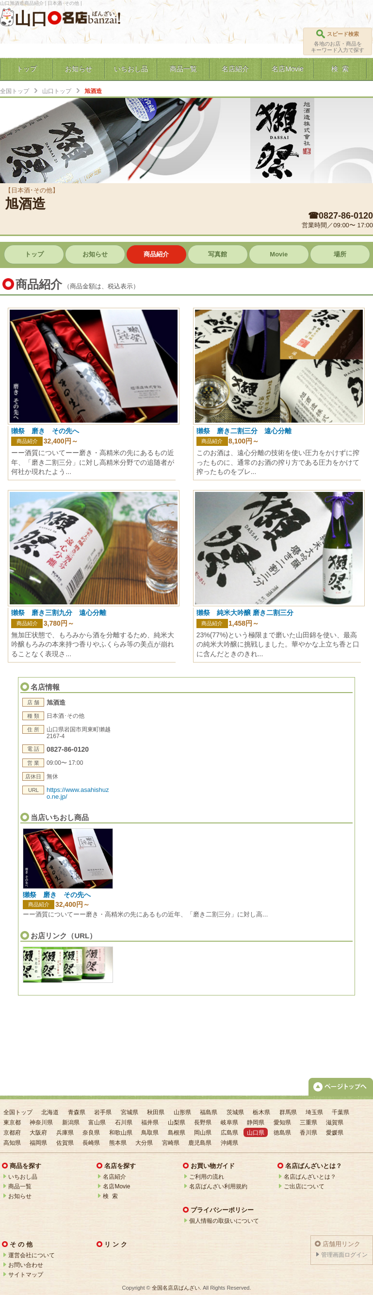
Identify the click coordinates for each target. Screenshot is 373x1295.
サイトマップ (25, 1274)
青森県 (76, 1112)
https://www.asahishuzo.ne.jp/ (78, 793)
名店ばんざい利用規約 (218, 1186)
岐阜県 (229, 1122)
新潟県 (71, 1122)
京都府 (12, 1132)
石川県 (123, 1122)
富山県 (97, 1122)
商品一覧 (20, 1186)
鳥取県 (150, 1132)
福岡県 (38, 1142)
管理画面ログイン (344, 1254)
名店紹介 (114, 1176)
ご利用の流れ (206, 1176)
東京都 (12, 1122)
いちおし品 (22, 1176)
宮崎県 (170, 1142)
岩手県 (103, 1112)
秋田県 (155, 1112)
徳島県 (282, 1132)
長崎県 (91, 1142)
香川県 (308, 1132)
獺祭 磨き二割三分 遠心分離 (244, 431)
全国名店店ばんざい (176, 1288)
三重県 (308, 1122)
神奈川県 (41, 1122)
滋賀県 (334, 1122)
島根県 (176, 1132)
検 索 (110, 1196)
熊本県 (118, 1142)
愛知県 (282, 1122)
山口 (31, 18)
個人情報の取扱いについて (224, 1220)
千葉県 (340, 1112)
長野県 (202, 1122)
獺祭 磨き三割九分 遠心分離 (58, 612)
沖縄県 (229, 1142)
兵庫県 (65, 1132)
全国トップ (14, 91)
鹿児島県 (199, 1142)
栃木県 (261, 1112)
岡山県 (202, 1132)
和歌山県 (120, 1132)
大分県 (144, 1142)
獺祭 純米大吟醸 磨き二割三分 (244, 612)
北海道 (50, 1112)
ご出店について (304, 1186)
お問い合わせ (25, 1265)
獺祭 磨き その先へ (57, 895)
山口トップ (56, 91)
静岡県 (255, 1122)
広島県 (229, 1132)
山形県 (182, 1112)
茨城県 (235, 1112)
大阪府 (38, 1132)
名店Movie (116, 1186)
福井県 (150, 1122)
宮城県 (129, 1112)
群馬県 (288, 1112)
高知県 (12, 1142)
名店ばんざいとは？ (310, 1176)
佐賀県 (65, 1142)
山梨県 (176, 1122)
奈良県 (91, 1132)
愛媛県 (334, 1132)
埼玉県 (314, 1112)
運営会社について (31, 1255)
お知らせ (20, 1196)
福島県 (208, 1112)
